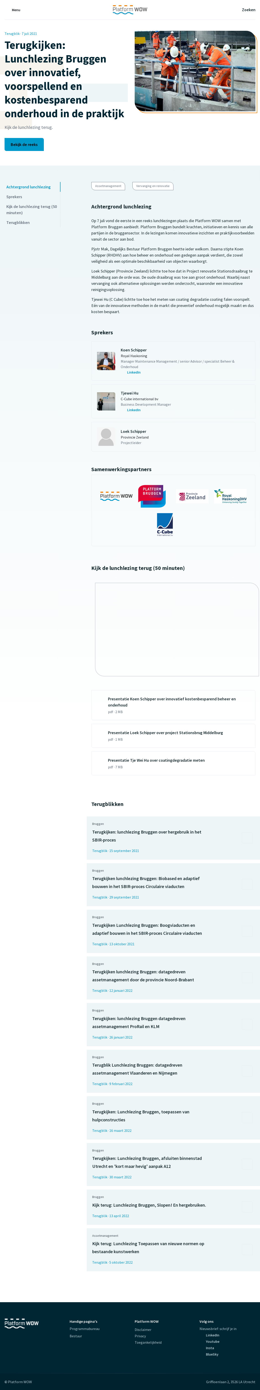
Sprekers (14, 196)
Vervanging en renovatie (153, 186)
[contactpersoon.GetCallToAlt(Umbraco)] (185, 372)
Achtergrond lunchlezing (28, 187)
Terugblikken (18, 222)
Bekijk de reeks (24, 144)
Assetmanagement (108, 186)
